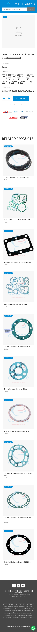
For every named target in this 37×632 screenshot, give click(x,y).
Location (28, 591)
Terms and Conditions (18, 596)
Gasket (6, 180)
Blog (20, 591)
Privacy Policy (24, 594)
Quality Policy (13, 594)
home (7, 591)
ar (16, 4)
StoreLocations (27, 3)
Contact (18, 593)
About (14, 591)
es (20, 4)
